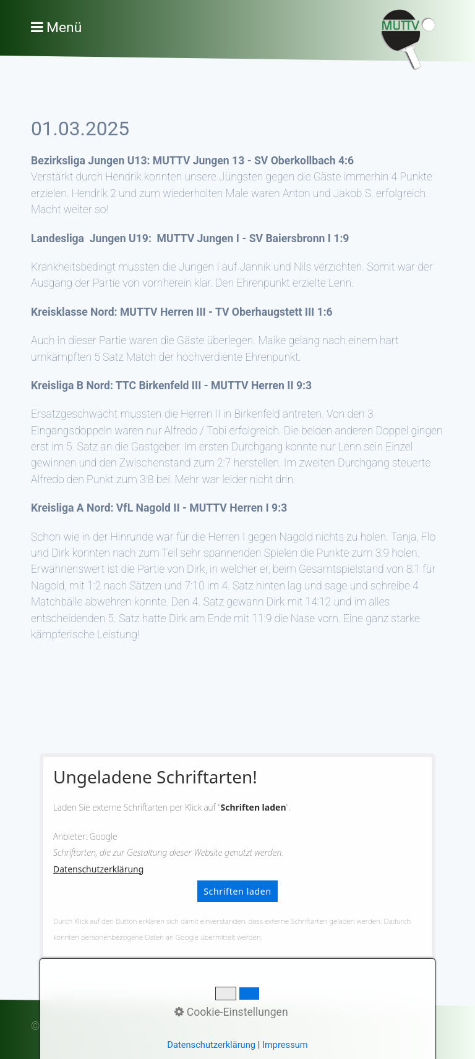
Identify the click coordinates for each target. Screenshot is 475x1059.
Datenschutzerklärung (98, 869)
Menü (64, 27)
